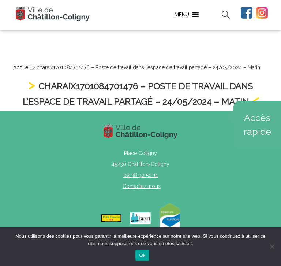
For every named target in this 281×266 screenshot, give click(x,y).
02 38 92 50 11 (140, 175)
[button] (182, 14)
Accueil (22, 67)
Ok (142, 255)
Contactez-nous (142, 186)
